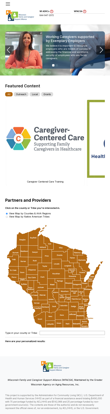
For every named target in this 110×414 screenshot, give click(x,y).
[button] (53, 65)
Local (35, 94)
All (8, 94)
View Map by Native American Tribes (28, 216)
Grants (47, 94)
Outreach (21, 94)
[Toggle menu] (7, 3)
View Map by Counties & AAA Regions (28, 213)
